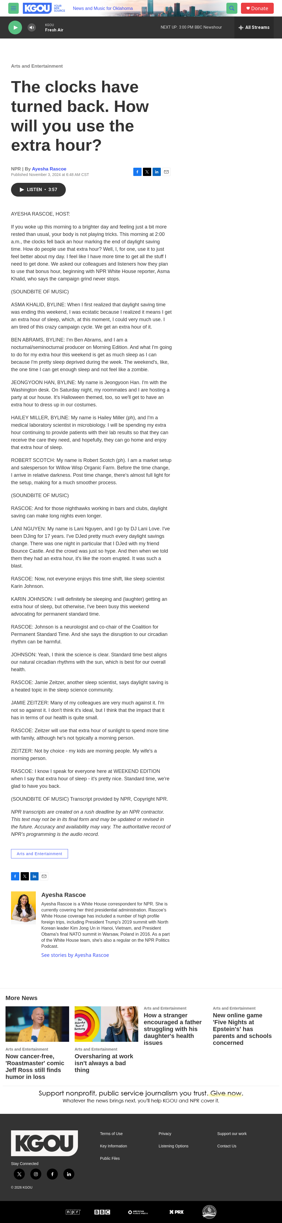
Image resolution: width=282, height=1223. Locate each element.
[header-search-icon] (231, 8)
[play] (15, 27)
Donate (259, 8)
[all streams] (254, 27)
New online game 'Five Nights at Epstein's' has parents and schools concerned (242, 1029)
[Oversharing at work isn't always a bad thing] (106, 1024)
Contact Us (226, 1146)
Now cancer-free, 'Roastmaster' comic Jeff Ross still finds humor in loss (35, 1066)
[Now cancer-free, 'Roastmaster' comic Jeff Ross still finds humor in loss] (37, 1024)
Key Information (113, 1146)
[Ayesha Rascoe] (23, 907)
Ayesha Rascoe (49, 169)
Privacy (165, 1134)
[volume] (31, 27)
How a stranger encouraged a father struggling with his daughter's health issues (173, 1029)
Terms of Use (111, 1134)
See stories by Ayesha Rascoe (75, 955)
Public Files (110, 1158)
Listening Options (173, 1146)
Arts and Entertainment (37, 66)
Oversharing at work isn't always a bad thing (104, 1063)
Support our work (232, 1134)
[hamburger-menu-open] (13, 8)
